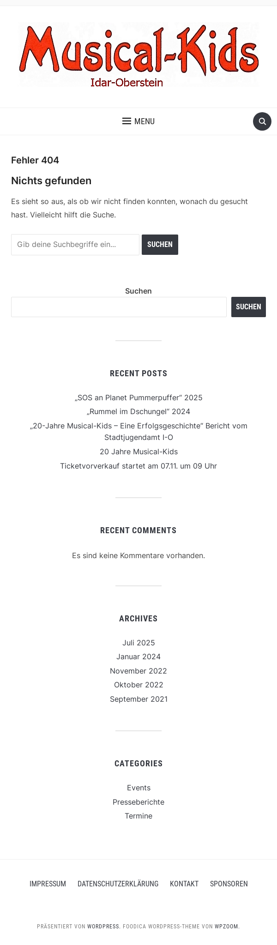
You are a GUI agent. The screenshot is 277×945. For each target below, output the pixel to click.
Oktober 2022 (138, 684)
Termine (138, 815)
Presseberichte (138, 802)
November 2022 (138, 670)
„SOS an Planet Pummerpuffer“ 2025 (139, 397)
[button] (138, 121)
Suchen (138, 290)
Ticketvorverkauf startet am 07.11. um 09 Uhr (138, 465)
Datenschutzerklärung (118, 883)
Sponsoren (229, 883)
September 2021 (139, 699)
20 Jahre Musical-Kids (139, 451)
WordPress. (104, 926)
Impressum (48, 883)
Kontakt (184, 883)
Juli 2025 (138, 642)
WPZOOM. (227, 926)
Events (139, 787)
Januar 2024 (138, 656)
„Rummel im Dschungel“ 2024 (138, 411)
